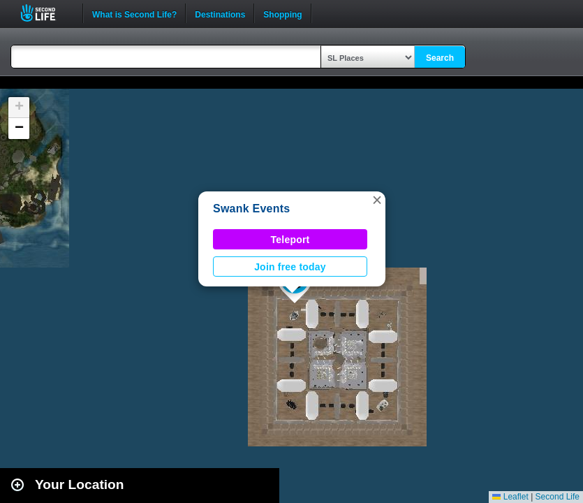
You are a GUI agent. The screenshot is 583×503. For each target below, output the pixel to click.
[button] (377, 199)
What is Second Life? (134, 13)
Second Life (46, 12)
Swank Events (251, 208)
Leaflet (510, 497)
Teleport (290, 239)
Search (440, 58)
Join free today (290, 266)
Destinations (220, 13)
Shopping (282, 13)
